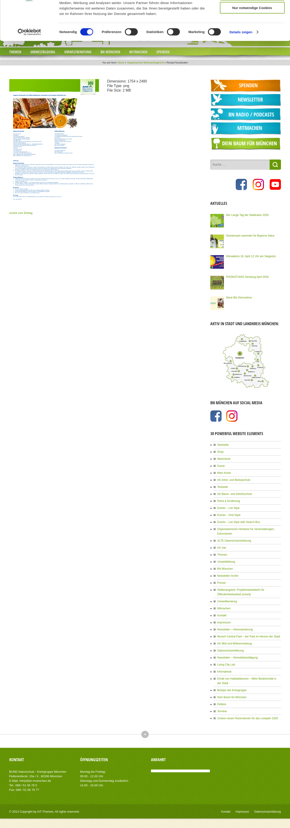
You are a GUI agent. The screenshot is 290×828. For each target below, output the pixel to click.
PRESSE (23, 4)
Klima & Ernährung (228, 501)
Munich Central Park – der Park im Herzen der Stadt (248, 636)
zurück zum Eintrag (21, 213)
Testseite (222, 487)
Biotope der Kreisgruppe (232, 690)
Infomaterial (224, 671)
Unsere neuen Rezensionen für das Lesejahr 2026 (247, 718)
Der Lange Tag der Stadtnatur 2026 (247, 215)
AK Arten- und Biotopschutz (234, 480)
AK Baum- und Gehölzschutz (234, 494)
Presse (221, 582)
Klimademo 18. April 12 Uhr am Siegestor (251, 256)
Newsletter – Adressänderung (235, 629)
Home (121, 62)
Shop (220, 451)
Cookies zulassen (252, 99)
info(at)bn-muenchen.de (35, 780)
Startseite (223, 444)
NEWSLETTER (72, 4)
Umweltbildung (42, 51)
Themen (15, 51)
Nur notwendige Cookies (252, 126)
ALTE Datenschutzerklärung (234, 540)
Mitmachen (138, 51)
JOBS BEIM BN (45, 4)
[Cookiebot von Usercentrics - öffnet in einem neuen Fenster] (29, 150)
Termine (222, 711)
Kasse (221, 465)
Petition (221, 704)
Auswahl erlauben (252, 112)
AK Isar (221, 547)
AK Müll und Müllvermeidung (234, 643)
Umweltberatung (77, 51)
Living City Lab (226, 664)
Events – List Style (228, 508)
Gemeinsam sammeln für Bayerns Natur (250, 235)
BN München (110, 51)
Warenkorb (223, 458)
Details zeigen (240, 150)
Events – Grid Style (229, 515)
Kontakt (222, 615)
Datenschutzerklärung (230, 650)
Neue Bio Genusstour (239, 297)
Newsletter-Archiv (228, 575)
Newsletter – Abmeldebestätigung (237, 657)
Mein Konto (224, 473)
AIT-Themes (45, 811)
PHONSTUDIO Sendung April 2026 (247, 276)
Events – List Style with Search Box (238, 522)
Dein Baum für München (232, 697)
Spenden (163, 51)
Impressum (224, 622)
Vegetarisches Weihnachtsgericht (145, 62)
